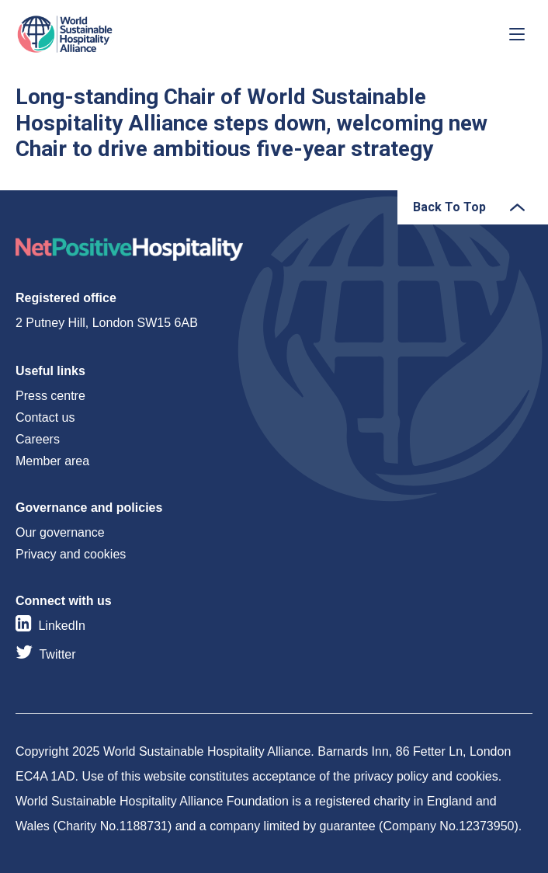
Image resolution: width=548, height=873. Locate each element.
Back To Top (449, 207)
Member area (52, 461)
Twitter (57, 654)
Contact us (45, 417)
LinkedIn (61, 625)
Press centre (50, 395)
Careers (38, 439)
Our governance (60, 532)
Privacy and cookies (71, 554)
